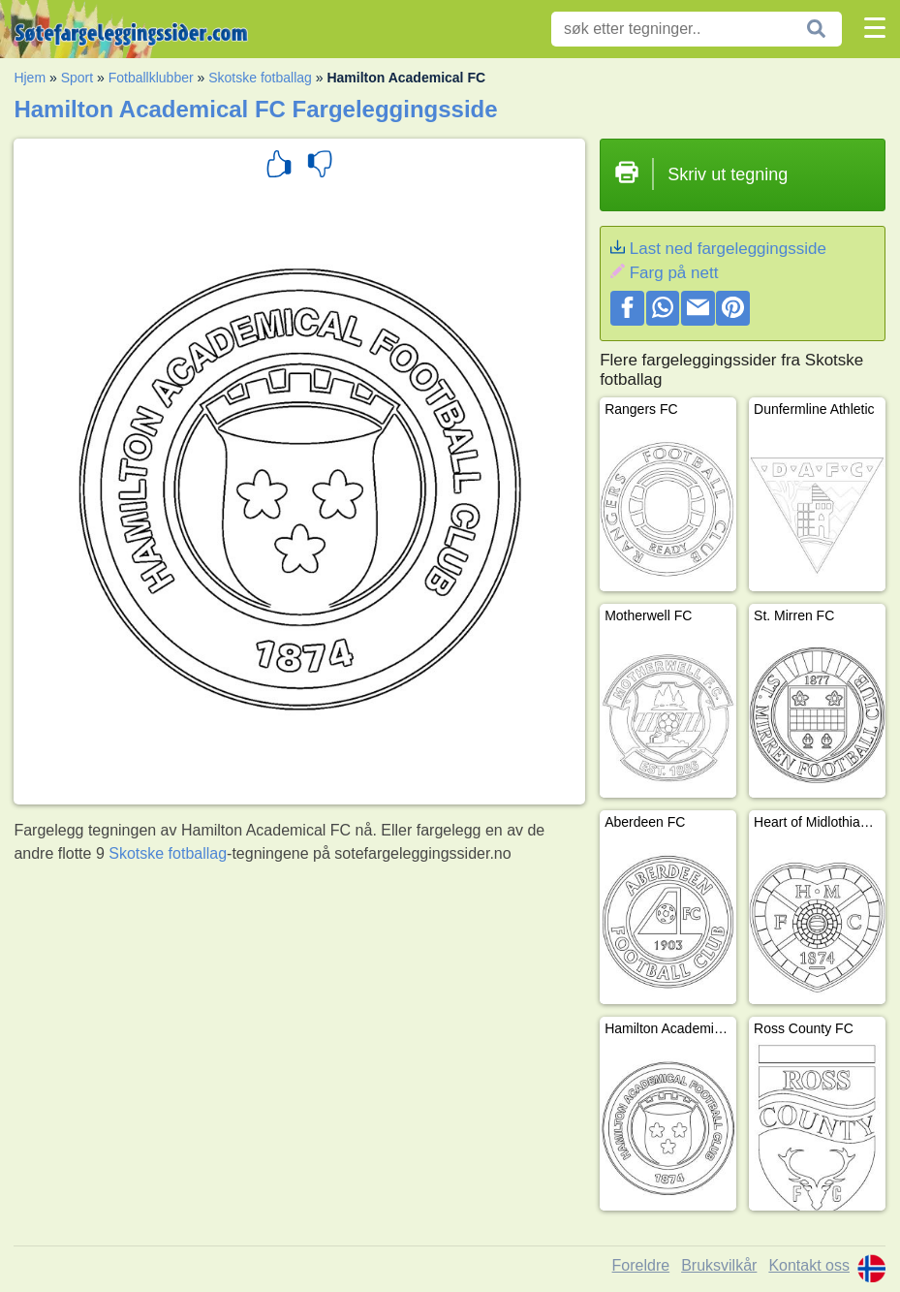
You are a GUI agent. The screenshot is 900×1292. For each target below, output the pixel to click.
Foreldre (641, 1265)
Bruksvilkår (719, 1265)
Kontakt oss (809, 1265)
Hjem (30, 77)
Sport (77, 77)
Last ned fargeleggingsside (728, 248)
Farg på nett (674, 273)
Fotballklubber (151, 77)
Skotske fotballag (260, 77)
